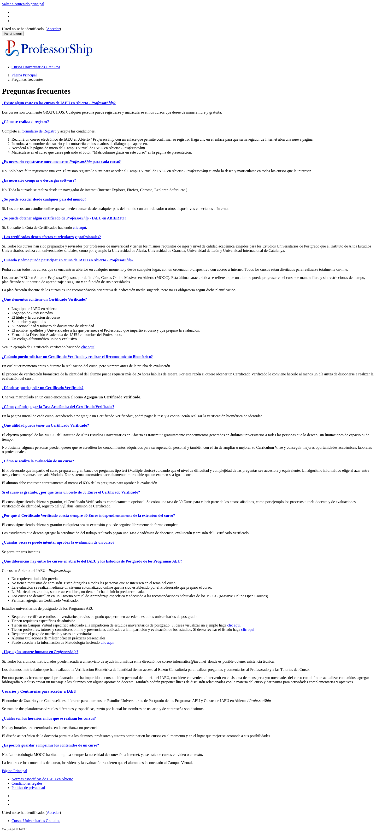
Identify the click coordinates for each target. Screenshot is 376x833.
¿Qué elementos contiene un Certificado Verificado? (44, 299)
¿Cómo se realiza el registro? (25, 122)
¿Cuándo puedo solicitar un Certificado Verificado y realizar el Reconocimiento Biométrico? (77, 357)
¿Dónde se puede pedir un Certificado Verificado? (42, 388)
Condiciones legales (27, 783)
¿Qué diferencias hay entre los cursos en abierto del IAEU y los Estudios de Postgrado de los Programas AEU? (92, 561)
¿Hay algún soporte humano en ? (40, 652)
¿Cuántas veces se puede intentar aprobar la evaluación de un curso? (58, 542)
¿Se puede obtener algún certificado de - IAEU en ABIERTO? (64, 218)
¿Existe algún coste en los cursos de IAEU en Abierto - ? (59, 103)
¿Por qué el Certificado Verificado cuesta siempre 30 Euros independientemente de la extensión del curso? (88, 515)
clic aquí (79, 227)
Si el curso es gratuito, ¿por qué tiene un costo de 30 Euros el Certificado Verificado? (71, 492)
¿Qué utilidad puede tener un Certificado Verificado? (45, 425)
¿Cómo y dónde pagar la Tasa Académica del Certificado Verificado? (58, 407)
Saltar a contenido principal (23, 4)
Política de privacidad (28, 788)
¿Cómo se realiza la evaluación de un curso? (38, 461)
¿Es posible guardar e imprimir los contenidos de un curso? (50, 745)
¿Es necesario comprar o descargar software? (39, 180)
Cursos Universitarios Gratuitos (36, 67)
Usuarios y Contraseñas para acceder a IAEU (39, 691)
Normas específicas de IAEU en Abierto (42, 779)
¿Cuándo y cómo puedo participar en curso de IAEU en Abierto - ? (68, 260)
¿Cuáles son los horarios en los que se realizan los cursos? (49, 718)
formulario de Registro (39, 131)
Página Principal (24, 75)
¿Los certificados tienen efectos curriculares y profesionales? (51, 237)
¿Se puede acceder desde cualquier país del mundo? (44, 199)
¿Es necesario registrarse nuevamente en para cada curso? (61, 162)
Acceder (53, 29)
